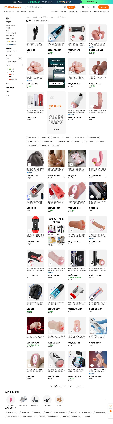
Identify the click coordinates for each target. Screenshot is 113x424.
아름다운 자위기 (32, 141)
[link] (110, 406)
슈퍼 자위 (87, 416)
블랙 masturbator (59, 412)
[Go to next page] (81, 386)
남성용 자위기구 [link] (62, 17)
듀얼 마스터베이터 (78, 137)
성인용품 (43, 17)
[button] (65, 7)
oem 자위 (55, 146)
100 (78, 386)
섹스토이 (52, 17)
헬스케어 (35, 17)
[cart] (88, 7)
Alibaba (28, 17)
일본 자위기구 (31, 137)
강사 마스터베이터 (11, 416)
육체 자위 (101, 141)
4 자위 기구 (65, 416)
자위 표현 (72, 412)
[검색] (71, 7)
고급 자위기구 (77, 141)
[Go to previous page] (51, 386)
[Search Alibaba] (45, 7)
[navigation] (14, 202)
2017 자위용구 (40, 416)
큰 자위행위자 (31, 146)
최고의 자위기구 (11, 412)
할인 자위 (55, 137)
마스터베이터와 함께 (47, 141)
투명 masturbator (84, 412)
